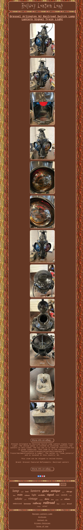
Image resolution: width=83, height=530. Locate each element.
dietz (47, 499)
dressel (69, 504)
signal (50, 494)
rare (57, 495)
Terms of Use (42, 526)
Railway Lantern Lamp (42, 514)
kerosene (27, 504)
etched (44, 506)
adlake (18, 498)
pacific (57, 499)
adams (67, 499)
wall (22, 492)
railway (37, 503)
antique (55, 491)
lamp (15, 491)
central (63, 504)
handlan (41, 499)
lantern (35, 491)
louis (27, 492)
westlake (41, 495)
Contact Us (42, 520)
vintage (32, 498)
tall (61, 499)
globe (45, 491)
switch (64, 495)
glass (63, 492)
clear (14, 495)
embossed (17, 504)
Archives (42, 517)
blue (58, 504)
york (25, 499)
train (20, 494)
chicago (69, 492)
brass (38, 506)
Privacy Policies (42, 523)
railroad (49, 503)
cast (70, 495)
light (34, 494)
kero (52, 499)
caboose (27, 495)
